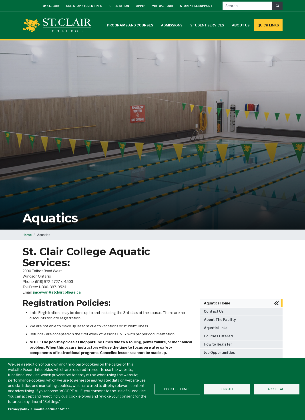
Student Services (207, 25)
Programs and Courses (130, 25)
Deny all (227, 389)
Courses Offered (218, 336)
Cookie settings (177, 389)
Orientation (119, 6)
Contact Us (214, 311)
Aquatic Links (215, 328)
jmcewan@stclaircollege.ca (57, 292)
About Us (241, 25)
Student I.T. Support (196, 6)
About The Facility (220, 320)
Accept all (277, 389)
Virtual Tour (162, 6)
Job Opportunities (219, 352)
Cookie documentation (52, 409)
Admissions (172, 25)
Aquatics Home (217, 303)
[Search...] (247, 6)
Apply (140, 6)
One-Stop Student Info (84, 6)
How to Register (218, 344)
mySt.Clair (50, 6)
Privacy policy (18, 409)
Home (27, 235)
